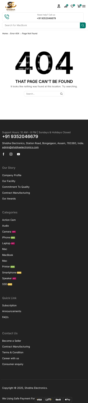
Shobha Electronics (36, 387)
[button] (59, 6)
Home (5, 33)
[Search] (83, 25)
